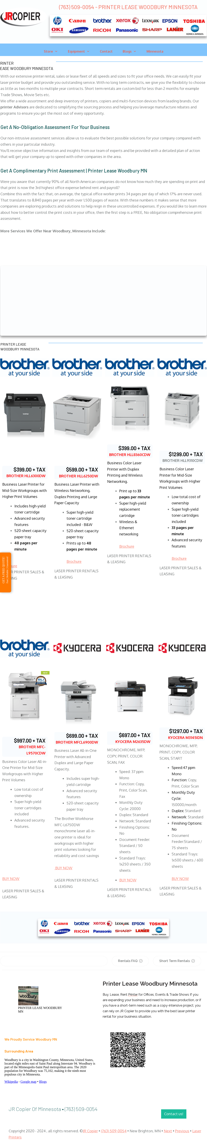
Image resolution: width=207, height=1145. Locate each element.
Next (168, 1131)
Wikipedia (11, 1081)
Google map (28, 1081)
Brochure (74, 561)
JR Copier (90, 1131)
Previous (182, 1131)
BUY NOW (10, 878)
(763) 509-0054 (114, 1131)
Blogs (43, 1081)
